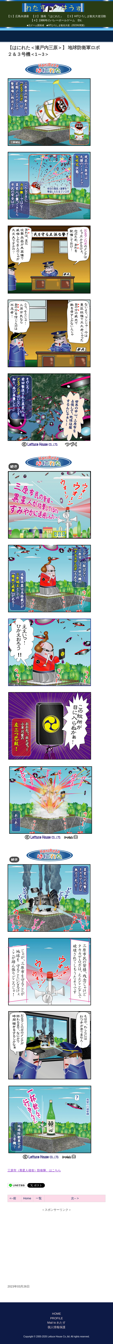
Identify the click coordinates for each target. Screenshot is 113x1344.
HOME (56, 1313)
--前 (13, 1198)
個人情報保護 (56, 1327)
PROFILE (56, 1318)
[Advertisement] (56, 1245)
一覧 (39, 1198)
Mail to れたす (56, 1322)
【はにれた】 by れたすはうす (56, 6)
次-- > (75, 1198)
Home (27, 1198)
